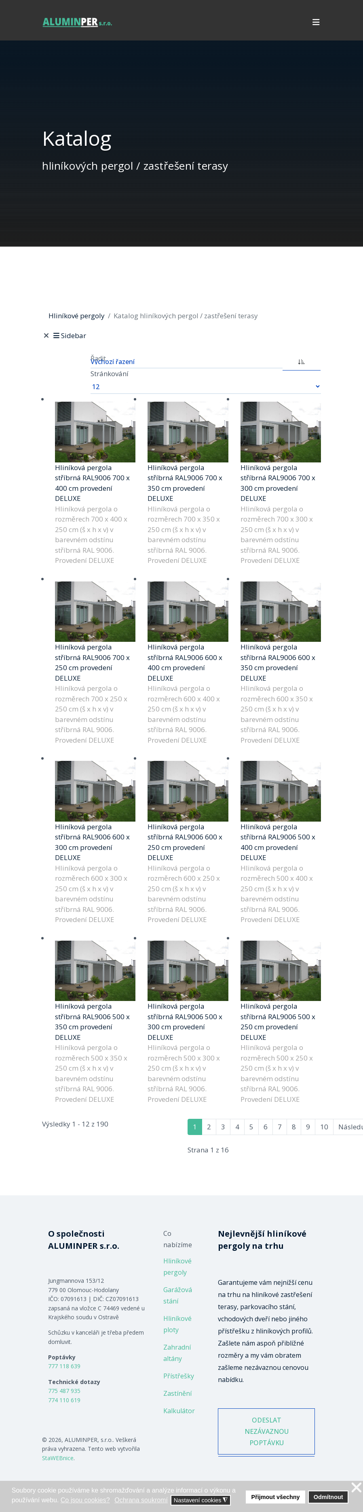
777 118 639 (64, 1366)
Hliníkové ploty (177, 1324)
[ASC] (301, 360)
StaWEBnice (58, 1458)
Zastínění (177, 1393)
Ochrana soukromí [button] (141, 1500)
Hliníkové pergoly (177, 1266)
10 (324, 1126)
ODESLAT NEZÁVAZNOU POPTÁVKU (267, 1432)
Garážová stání (177, 1295)
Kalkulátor (179, 1410)
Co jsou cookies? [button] (85, 1500)
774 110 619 (64, 1400)
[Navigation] (316, 22)
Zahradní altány (177, 1353)
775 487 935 (64, 1391)
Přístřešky (178, 1375)
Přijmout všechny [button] (275, 1497)
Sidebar (69, 335)
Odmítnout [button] (328, 1497)
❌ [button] (356, 1487)
